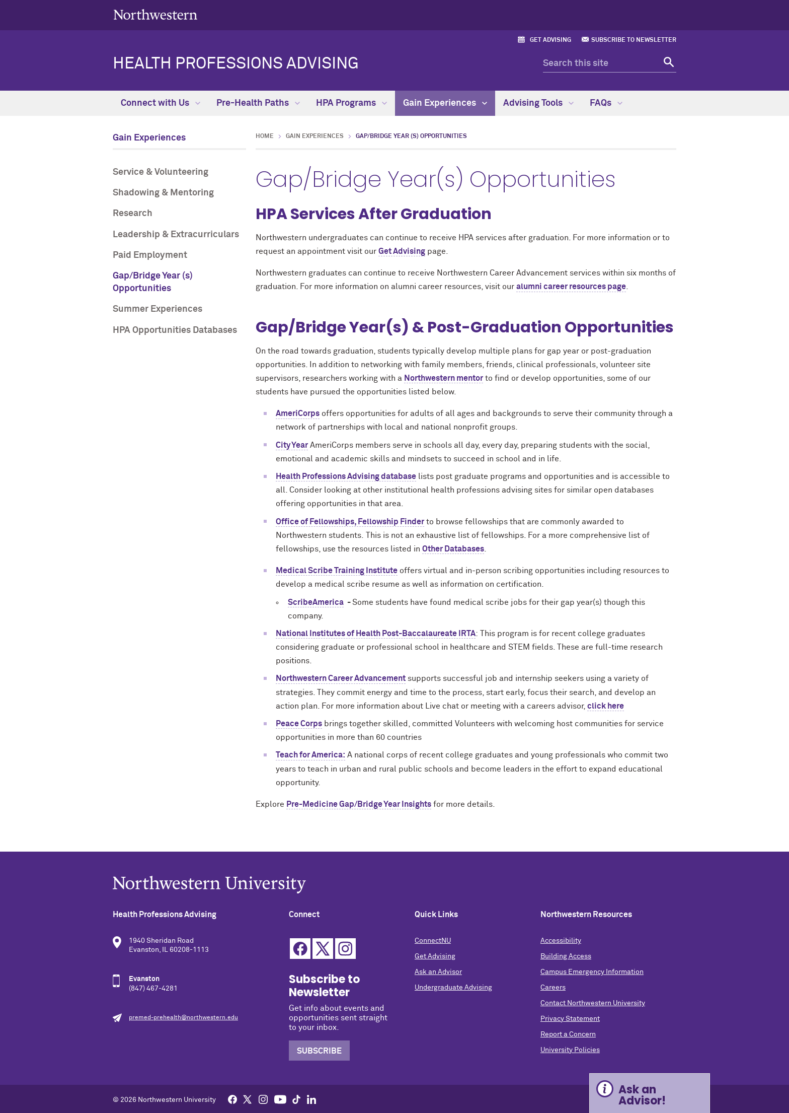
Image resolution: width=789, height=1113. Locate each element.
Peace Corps (299, 724)
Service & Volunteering (160, 172)
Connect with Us (160, 103)
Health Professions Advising (236, 64)
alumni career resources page (571, 287)
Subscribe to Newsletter (633, 40)
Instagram (345, 948)
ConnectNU (433, 940)
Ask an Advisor (438, 972)
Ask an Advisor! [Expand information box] (642, 1095)
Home (265, 136)
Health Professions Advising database (346, 476)
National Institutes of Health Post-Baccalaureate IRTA (376, 634)
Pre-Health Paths (258, 103)
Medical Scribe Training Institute (337, 571)
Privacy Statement (570, 1018)
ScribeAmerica (316, 602)
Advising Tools (538, 103)
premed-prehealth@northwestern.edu (183, 1018)
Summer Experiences (157, 309)
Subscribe (319, 1051)
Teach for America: (310, 755)
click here (605, 706)
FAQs (606, 103)
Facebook (300, 948)
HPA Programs (351, 103)
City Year (292, 445)
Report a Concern (568, 1034)
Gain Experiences (445, 103)
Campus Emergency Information (592, 972)
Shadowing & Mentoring (163, 192)
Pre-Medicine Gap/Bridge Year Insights (358, 804)
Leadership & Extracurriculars (176, 234)
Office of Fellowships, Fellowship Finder (350, 522)
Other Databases (453, 549)
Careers (553, 987)
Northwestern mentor (443, 378)
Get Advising (550, 40)
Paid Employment (150, 255)
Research (132, 213)
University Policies (570, 1050)
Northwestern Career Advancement (341, 678)
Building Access (565, 956)
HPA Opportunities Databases (175, 330)
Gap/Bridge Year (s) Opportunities (153, 282)
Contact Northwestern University (592, 1003)
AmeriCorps (298, 413)
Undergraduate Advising (453, 987)
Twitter (322, 948)
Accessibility (560, 940)
